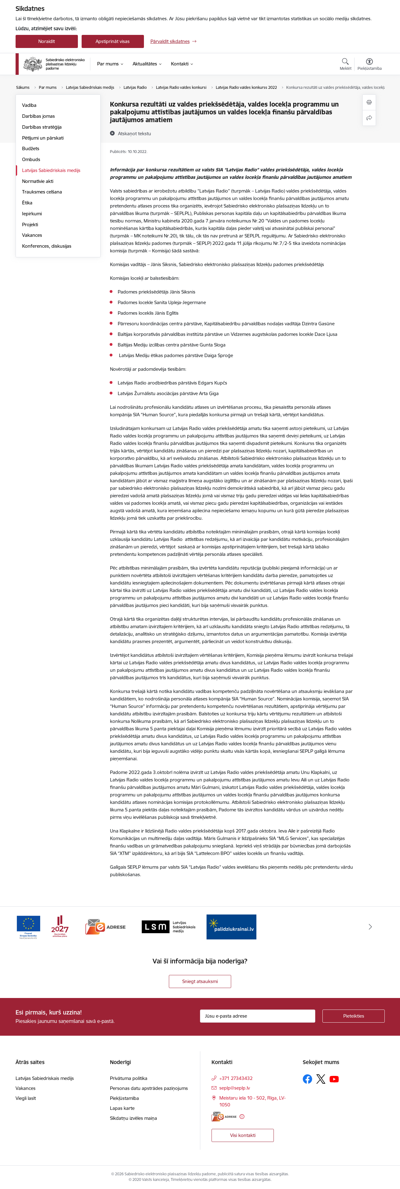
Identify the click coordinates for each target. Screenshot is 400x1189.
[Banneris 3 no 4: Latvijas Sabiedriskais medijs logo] (169, 926)
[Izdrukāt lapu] (369, 102)
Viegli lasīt (26, 1098)
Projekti (30, 224)
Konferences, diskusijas (46, 246)
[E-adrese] (224, 1116)
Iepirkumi (32, 214)
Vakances (32, 235)
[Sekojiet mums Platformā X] (321, 1079)
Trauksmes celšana (42, 192)
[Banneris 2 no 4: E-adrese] (105, 926)
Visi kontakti (242, 1135)
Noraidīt (46, 41)
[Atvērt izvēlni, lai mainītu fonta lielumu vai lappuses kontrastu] (370, 65)
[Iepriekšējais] (30, 927)
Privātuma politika (128, 1078)
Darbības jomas (38, 116)
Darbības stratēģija (42, 127)
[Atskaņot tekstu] (134, 133)
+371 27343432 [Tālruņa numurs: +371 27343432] (236, 1078)
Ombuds (31, 159)
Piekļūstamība (124, 1098)
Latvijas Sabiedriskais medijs (51, 170)
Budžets (30, 148)
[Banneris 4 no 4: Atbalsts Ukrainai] (231, 926)
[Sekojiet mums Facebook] (307, 1079)
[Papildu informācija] (242, 1116)
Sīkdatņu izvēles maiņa (133, 1118)
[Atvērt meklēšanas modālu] (346, 65)
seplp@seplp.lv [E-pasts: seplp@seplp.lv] (234, 1088)
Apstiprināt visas (113, 41)
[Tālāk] (370, 927)
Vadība (29, 105)
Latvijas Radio (187, 428)
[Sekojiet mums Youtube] (334, 1078)
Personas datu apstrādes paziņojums (149, 1088)
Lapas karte (122, 1108)
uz (169, 428)
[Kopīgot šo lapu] (369, 118)
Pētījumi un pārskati (43, 138)
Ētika (27, 203)
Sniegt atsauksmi (200, 981)
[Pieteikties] (353, 1016)
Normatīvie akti (37, 181)
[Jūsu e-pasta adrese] (257, 1016)
